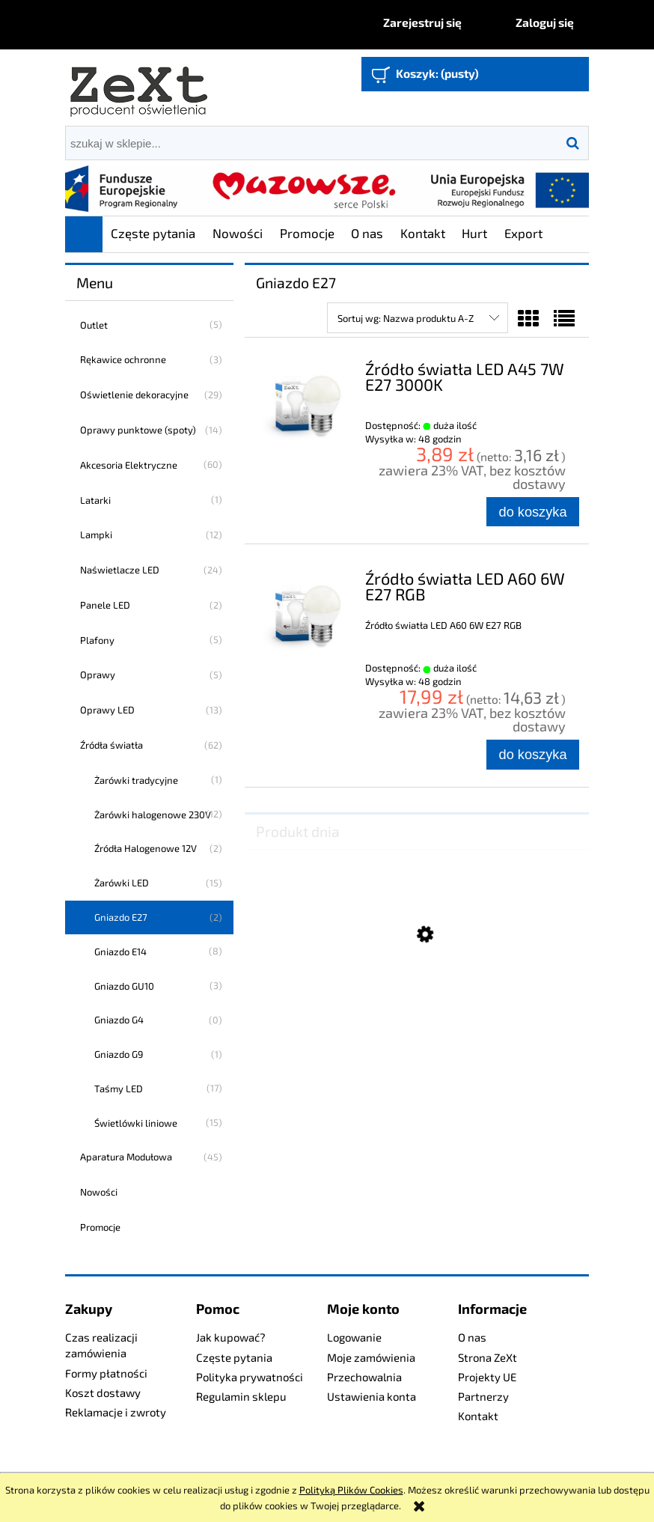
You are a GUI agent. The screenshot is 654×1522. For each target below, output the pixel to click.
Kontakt (478, 1415)
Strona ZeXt (487, 1357)
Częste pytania (234, 1357)
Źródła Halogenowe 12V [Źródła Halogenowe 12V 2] (145, 848)
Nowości (98, 1192)
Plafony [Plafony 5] (97, 640)
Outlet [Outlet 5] (94, 325)
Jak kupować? (231, 1337)
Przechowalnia (364, 1377)
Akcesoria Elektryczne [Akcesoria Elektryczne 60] (128, 465)
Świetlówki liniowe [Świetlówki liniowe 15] (135, 1123)
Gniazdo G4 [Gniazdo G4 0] (119, 1020)
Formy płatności (106, 1373)
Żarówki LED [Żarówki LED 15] (121, 883)
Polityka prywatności (249, 1377)
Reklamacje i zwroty (115, 1412)
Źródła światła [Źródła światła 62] (111, 745)
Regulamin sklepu (241, 1396)
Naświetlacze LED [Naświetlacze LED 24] (119, 570)
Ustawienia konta (371, 1396)
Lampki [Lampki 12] (96, 535)
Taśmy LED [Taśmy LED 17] (118, 1089)
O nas (472, 1337)
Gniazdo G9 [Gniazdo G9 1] (118, 1054)
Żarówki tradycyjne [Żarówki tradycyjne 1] (136, 780)
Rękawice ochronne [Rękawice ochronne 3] (123, 359)
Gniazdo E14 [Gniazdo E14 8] (120, 952)
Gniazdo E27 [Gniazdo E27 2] (120, 917)
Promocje (100, 1227)
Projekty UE (487, 1377)
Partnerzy (483, 1396)
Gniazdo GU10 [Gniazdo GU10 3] (124, 986)
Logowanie (354, 1337)
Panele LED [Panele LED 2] (105, 605)
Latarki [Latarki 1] (95, 500)
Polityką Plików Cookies (351, 1490)
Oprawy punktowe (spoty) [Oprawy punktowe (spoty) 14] (138, 430)
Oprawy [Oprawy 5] (97, 675)
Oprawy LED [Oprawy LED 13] (107, 710)
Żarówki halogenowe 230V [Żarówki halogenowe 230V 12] (152, 815)
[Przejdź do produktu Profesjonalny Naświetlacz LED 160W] (416, 1008)
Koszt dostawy (103, 1392)
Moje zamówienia (371, 1357)
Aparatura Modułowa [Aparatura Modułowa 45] (126, 1157)
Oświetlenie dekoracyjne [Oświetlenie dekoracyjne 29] (134, 395)
